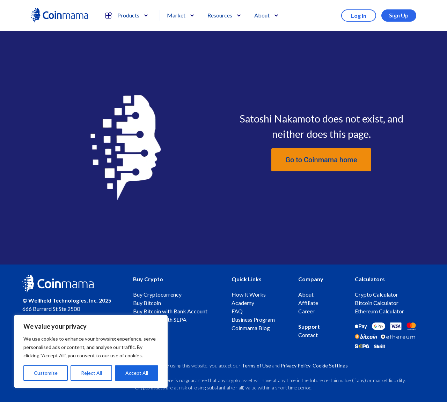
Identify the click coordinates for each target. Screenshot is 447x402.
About (262, 15)
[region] (91, 351)
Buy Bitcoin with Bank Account (170, 311)
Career (306, 311)
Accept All (136, 373)
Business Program (253, 319)
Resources (219, 15)
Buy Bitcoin (147, 302)
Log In (358, 15)
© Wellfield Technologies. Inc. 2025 (66, 300)
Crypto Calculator (376, 294)
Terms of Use (256, 365)
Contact (308, 335)
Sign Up (399, 15)
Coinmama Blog (251, 328)
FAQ (237, 311)
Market (176, 15)
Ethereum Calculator (379, 311)
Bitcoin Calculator (376, 302)
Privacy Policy (295, 365)
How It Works (249, 294)
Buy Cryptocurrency (157, 294)
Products (122, 15)
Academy (243, 302)
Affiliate (308, 302)
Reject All (91, 373)
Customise (46, 373)
